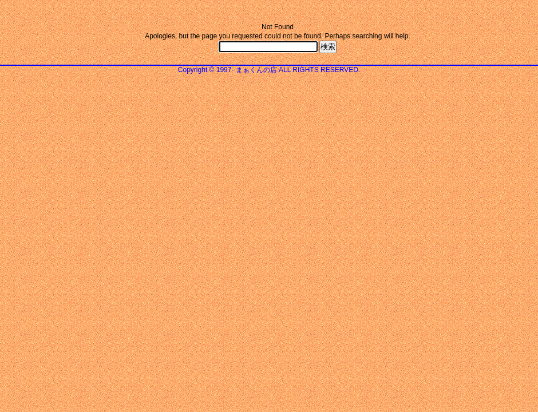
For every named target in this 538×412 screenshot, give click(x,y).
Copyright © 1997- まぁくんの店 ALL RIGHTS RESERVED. (269, 70)
